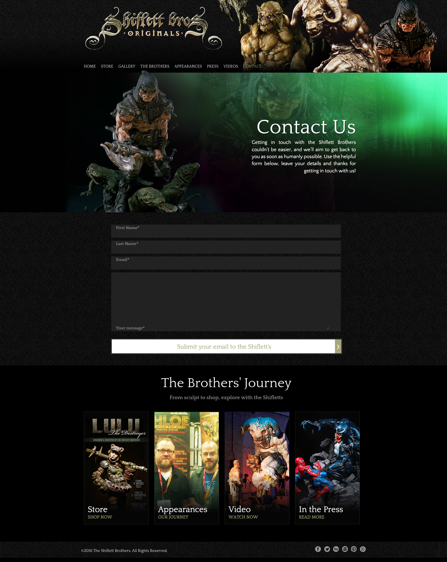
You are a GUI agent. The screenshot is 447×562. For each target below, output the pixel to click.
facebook (318, 549)
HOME (90, 67)
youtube (336, 549)
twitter (327, 549)
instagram (345, 549)
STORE (107, 67)
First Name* (127, 227)
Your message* (130, 328)
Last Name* (127, 243)
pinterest (354, 549)
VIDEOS (231, 67)
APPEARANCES (188, 67)
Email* (122, 259)
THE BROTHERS (154, 67)
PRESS (212, 67)
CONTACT (252, 67)
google (363, 549)
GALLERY (126, 67)
